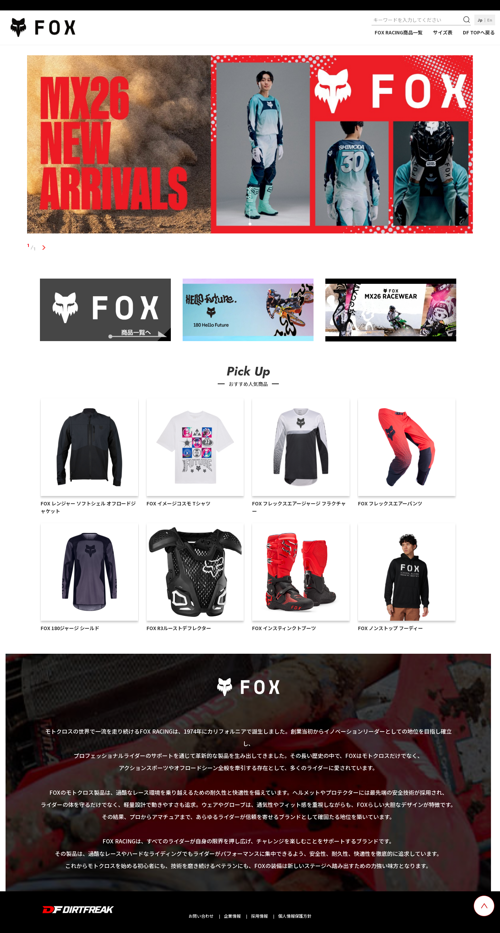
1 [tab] (43, 247)
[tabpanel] (250, 146)
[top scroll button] (484, 905)
